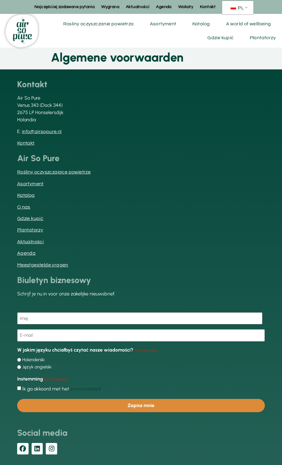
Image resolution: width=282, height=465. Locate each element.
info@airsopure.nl (42, 131)
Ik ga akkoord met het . (62, 389)
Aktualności (137, 7)
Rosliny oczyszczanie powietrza (98, 23)
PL (237, 7)
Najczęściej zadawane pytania (64, 7)
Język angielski (36, 367)
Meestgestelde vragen (42, 265)
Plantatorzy (263, 37)
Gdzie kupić (220, 37)
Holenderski (33, 360)
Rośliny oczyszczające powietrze (54, 172)
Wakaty (185, 7)
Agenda (163, 7)
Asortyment (163, 23)
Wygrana (110, 7)
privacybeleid (85, 389)
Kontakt (207, 7)
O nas (23, 207)
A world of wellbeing (248, 23)
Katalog (201, 23)
